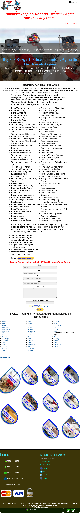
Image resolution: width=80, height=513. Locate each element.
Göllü (29, 325)
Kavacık (30, 339)
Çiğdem (4, 344)
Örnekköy (30, 350)
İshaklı (30, 335)
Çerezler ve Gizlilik (45, 465)
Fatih (29, 321)
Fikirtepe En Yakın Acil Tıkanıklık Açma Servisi (28, 405)
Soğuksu (56, 337)
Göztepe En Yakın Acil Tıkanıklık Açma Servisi (12, 379)
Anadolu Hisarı (6, 327)
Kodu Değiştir (47, 307)
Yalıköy (56, 340)
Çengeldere (5, 340)
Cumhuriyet (5, 337)
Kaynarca (30, 340)
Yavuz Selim (57, 342)
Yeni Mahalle (57, 344)
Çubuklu (4, 346)
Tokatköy (56, 339)
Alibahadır (5, 325)
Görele (30, 327)
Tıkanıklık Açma (5, 357)
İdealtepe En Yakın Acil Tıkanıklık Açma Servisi (50, 378)
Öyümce (56, 321)
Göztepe (30, 329)
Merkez (30, 346)
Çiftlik (3, 342)
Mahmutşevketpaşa (33, 344)
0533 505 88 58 (32, 509)
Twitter (43, 471)
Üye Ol (67, 23)
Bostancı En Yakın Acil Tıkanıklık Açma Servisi (49, 431)
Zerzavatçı (57, 346)
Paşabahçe (57, 323)
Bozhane (4, 335)
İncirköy (30, 333)
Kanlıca (30, 337)
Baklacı (4, 333)
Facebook (44, 468)
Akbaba (4, 323)
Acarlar (4, 321)
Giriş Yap (75, 23)
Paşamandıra (57, 325)
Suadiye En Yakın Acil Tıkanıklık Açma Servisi (69, 403)
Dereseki (4, 348)
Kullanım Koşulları (45, 461)
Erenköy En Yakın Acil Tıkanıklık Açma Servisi (69, 377)
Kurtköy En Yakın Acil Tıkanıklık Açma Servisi (29, 378)
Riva (55, 331)
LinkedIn (44, 475)
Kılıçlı (29, 342)
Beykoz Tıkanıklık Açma (25, 258)
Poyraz (56, 329)
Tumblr (43, 478)
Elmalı (3, 350)
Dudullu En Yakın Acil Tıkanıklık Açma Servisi (8, 416)
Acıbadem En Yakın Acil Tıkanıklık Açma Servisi (71, 428)
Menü (73, 2)
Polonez (56, 327)
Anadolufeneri (6, 331)
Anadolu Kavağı (6, 329)
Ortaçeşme (31, 348)
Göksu (30, 323)
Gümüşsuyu (31, 331)
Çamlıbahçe (5, 339)
